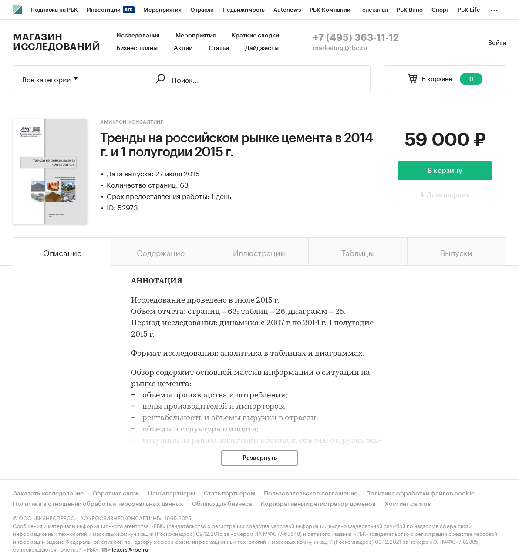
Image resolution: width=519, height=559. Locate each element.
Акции (183, 48)
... (494, 8)
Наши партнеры (171, 494)
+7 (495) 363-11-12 (356, 38)
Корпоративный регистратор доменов (318, 504)
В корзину (445, 170)
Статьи (219, 48)
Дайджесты (262, 48)
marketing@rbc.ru (340, 48)
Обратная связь (115, 494)
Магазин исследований (56, 42)
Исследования (137, 36)
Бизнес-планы (137, 48)
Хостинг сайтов (407, 504)
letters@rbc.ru (130, 549)
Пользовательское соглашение (310, 494)
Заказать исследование (48, 494)
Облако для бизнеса (222, 504)
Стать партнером (229, 494)
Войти (497, 43)
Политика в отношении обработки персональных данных (98, 504)
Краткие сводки (255, 36)
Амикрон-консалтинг (131, 122)
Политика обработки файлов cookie (420, 494)
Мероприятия (195, 36)
